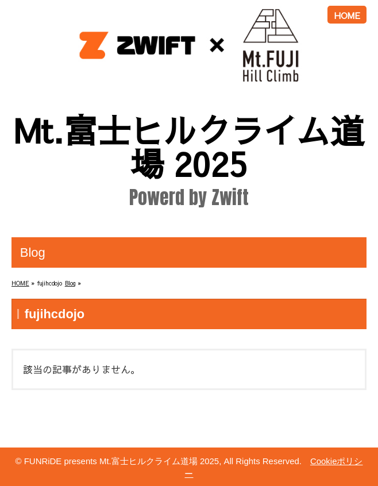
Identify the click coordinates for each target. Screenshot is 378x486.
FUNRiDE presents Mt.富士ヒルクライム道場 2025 (121, 461)
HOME (347, 15)
